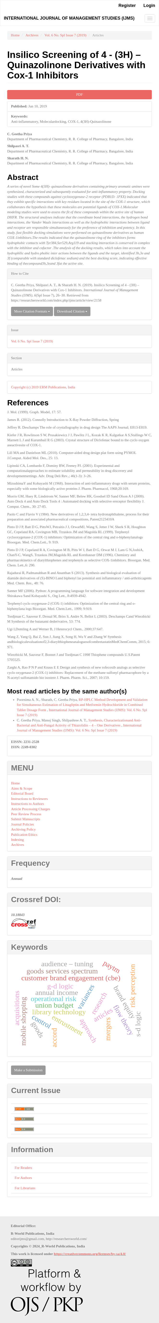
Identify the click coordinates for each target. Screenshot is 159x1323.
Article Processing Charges (30, 809)
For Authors (23, 1178)
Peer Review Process (26, 814)
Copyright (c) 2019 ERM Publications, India (43, 387)
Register (127, 5)
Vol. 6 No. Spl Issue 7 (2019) (66, 35)
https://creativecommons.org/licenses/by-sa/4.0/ (90, 1254)
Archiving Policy (23, 829)
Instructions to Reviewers (29, 799)
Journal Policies (22, 824)
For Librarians (25, 1188)
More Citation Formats (32, 311)
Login (149, 5)
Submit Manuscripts (25, 819)
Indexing (17, 840)
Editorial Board (22, 793)
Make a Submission (28, 1070)
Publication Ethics (24, 835)
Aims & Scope (21, 788)
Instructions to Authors (27, 804)
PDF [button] (79, 94)
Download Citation (72, 311)
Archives (31, 35)
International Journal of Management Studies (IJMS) (69, 18)
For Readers (23, 1168)
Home (15, 35)
